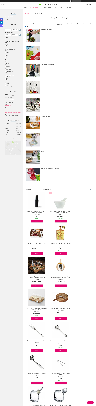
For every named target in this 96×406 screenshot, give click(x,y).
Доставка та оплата (46, 7)
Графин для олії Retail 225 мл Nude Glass (59, 272)
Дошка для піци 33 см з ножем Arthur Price (59, 207)
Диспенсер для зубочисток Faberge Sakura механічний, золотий (81, 336)
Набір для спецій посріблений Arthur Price (36, 336)
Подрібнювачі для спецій (46, 29)
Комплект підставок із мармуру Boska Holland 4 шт (81, 142)
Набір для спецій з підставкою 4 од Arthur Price (59, 304)
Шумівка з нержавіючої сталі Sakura (59, 238)
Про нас (61, 7)
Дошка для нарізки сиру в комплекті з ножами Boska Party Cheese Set (59, 175)
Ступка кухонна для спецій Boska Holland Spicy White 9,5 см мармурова (58, 142)
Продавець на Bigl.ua (48, 403)
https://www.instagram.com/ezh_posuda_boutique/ (13, 112)
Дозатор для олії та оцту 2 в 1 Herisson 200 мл (36, 304)
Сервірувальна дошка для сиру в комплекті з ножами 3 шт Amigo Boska (81, 175)
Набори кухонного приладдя (47, 46)
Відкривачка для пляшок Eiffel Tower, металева (59, 369)
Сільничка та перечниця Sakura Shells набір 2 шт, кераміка (81, 304)
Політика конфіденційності (57, 404)
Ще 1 (7, 72)
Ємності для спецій (45, 64)
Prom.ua (54, 402)
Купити (36, 151)
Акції (55, 7)
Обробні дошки (78, 29)
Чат (90, 402)
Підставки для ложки (80, 64)
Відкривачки (43, 81)
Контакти (69, 7)
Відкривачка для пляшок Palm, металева (81, 369)
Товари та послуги (34, 7)
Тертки (76, 81)
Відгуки (6, 19)
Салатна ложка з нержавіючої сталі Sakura (36, 239)
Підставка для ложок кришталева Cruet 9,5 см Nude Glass (36, 369)
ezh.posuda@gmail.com (10, 108)
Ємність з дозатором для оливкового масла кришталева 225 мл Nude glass (36, 272)
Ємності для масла (79, 46)
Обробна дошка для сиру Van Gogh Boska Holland (36, 175)
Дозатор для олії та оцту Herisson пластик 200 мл (81, 272)
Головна (25, 7)
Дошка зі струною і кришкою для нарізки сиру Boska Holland (36, 207)
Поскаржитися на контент (47, 404)
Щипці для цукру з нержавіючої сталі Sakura (81, 239)
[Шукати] (1, 4)
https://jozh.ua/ (8, 105)
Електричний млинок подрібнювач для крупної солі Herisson (36, 142)
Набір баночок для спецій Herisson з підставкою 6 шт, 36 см (59, 336)
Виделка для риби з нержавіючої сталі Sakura (81, 207)
